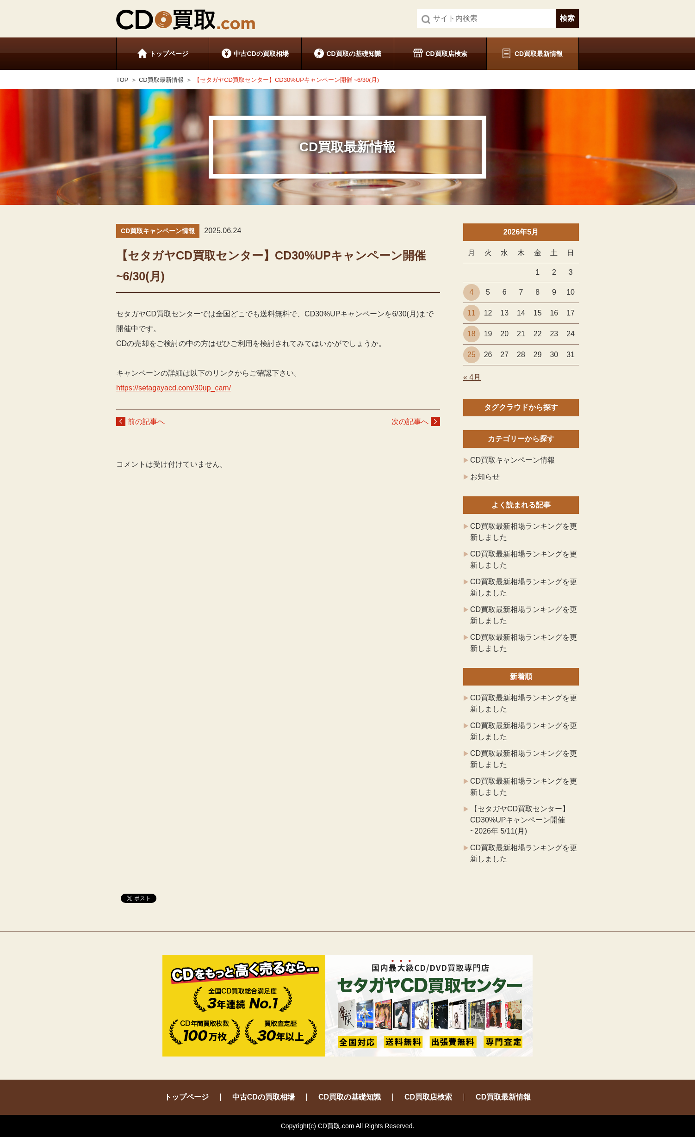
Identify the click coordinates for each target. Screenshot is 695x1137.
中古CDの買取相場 (261, 53)
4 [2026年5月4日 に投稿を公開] (471, 292)
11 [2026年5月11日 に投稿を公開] (471, 313)
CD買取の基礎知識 (353, 53)
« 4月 (472, 377)
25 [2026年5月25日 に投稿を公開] (471, 354)
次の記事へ (409, 422)
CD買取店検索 (446, 53)
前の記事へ (146, 422)
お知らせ (485, 477)
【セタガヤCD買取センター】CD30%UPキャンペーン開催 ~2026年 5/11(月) (520, 820)
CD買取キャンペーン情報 (512, 460)
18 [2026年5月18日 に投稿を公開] (471, 334)
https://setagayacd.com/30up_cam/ (173, 388)
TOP (122, 79)
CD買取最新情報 (539, 53)
